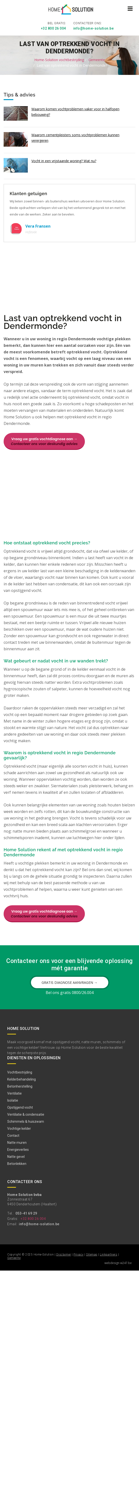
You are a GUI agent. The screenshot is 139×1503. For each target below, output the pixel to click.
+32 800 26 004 (53, 28)
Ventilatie (14, 1093)
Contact (13, 1135)
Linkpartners (108, 1254)
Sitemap (91, 1254)
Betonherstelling (19, 1086)
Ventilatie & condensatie (25, 1114)
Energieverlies (18, 1149)
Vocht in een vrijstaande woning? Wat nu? (63, 160)
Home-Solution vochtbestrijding (59, 59)
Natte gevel (16, 1156)
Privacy (78, 1254)
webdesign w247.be (118, 1262)
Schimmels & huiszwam (25, 1121)
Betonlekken (16, 1163)
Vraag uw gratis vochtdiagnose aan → (44, 441)
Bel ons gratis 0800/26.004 (70, 992)
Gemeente (96, 59)
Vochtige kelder (19, 1128)
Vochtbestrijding (19, 1072)
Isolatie (12, 1100)
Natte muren (17, 1142)
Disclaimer (63, 1254)
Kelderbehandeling (21, 1079)
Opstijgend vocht (20, 1107)
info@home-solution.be (93, 28)
